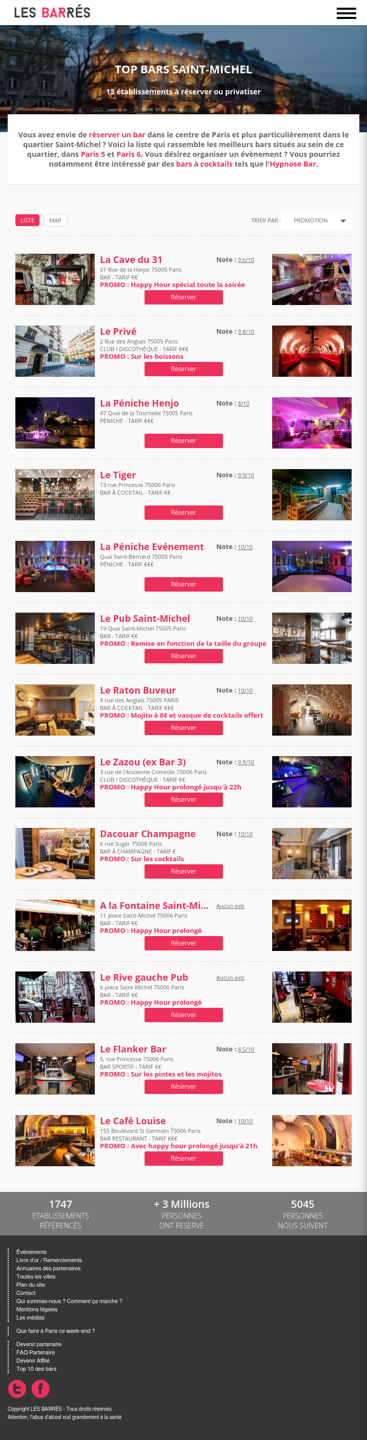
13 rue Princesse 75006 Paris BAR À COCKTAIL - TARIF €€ (137, 492)
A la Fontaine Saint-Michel (156, 905)
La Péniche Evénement (152, 547)
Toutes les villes (35, 1277)
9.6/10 (246, 259)
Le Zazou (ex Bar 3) (143, 762)
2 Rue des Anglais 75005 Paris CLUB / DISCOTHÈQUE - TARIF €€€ (144, 348)
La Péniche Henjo (139, 403)
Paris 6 (128, 154)
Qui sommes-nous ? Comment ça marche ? (69, 1301)
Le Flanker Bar (133, 1049)
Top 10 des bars (36, 1369)
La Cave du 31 (131, 260)
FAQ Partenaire (35, 1352)
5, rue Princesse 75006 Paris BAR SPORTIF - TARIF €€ (161, 1066)
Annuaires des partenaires (48, 1268)
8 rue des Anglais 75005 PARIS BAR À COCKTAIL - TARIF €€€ (181, 707)
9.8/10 (246, 331)
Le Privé (118, 331)
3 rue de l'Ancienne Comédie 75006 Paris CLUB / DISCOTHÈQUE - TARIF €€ (170, 779)
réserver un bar (117, 134)
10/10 (245, 547)
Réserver (183, 297)
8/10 (244, 403)
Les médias (30, 1318)
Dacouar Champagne (148, 834)
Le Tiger (118, 475)
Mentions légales (36, 1309)
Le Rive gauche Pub (144, 977)
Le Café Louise (133, 1121)
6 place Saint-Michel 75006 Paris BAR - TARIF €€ (151, 994)
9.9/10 (246, 475)
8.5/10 (246, 1049)
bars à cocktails (204, 164)
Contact (25, 1293)
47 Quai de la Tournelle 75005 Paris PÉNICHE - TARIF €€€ (146, 420)
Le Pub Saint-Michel (145, 618)
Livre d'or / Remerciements (49, 1260)
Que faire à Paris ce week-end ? (55, 1331)
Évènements (31, 1252)
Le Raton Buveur (138, 690)
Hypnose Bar (293, 164)
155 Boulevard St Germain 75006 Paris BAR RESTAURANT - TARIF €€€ (178, 1138)
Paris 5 (93, 154)
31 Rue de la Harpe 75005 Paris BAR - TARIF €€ (172, 277)
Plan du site (30, 1285)
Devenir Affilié (33, 1361)
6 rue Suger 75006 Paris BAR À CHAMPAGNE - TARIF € (142, 851)
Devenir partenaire (39, 1344)
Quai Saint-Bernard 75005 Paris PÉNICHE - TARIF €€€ (141, 564)
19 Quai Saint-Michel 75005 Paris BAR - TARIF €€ (183, 635)
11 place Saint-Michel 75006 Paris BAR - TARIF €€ (151, 923)
